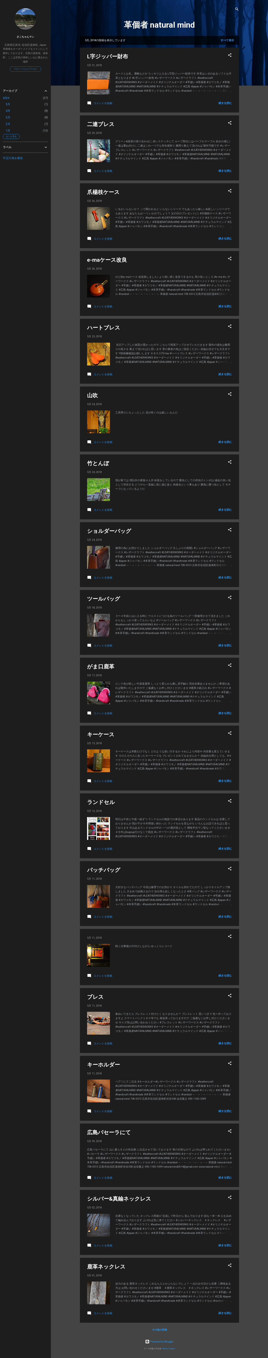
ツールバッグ (103, 599)
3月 (8, 117)
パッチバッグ (103, 870)
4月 (8, 110)
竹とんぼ (98, 463)
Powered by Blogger (159, 1341)
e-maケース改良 (107, 260)
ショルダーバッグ (109, 531)
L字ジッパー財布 (107, 56)
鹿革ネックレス (106, 1267)
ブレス (95, 997)
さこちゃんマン (25, 36)
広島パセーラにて (109, 1132)
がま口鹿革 (100, 666)
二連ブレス (100, 124)
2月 (8, 124)
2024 (6, 98)
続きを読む (225, 103)
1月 (8, 130)
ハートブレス (103, 327)
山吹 (92, 395)
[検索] (237, 9)
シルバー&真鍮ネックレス (119, 1199)
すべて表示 (227, 40)
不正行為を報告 (13, 158)
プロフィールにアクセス (25, 69)
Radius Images (169, 1348)
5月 (8, 104)
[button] (230, 55)
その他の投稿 (159, 1329)
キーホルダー (103, 1065)
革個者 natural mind (159, 25)
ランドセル (101, 802)
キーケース (100, 734)
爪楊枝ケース (103, 192)
